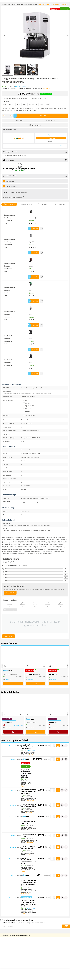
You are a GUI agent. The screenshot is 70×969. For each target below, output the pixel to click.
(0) (19, 86)
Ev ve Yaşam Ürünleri (14, 4)
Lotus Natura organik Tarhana (28, 835)
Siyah (41, 104)
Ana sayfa (4, 4)
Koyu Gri (11, 104)
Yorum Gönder (24, 86)
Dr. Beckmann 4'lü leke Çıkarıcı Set (28, 822)
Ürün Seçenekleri (9, 204)
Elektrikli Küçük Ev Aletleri (29, 4)
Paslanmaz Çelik (33, 104)
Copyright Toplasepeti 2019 (22, 935)
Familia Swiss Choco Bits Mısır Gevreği (28, 847)
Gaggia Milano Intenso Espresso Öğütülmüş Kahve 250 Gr (28, 791)
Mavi (24, 104)
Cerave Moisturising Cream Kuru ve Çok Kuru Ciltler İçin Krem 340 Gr (28, 903)
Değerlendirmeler (59, 204)
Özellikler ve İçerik (26, 204)
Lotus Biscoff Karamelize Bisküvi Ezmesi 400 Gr (27, 746)
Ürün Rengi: (6, 101)
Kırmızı (18, 104)
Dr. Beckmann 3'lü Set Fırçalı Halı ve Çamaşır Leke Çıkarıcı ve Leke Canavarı (28, 883)
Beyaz (4, 104)
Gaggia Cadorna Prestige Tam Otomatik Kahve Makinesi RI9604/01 (26, 773)
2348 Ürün (51, 141)
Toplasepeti (8, 679)
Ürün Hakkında (43, 204)
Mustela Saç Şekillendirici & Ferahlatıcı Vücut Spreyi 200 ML (29, 860)
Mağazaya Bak (51, 138)
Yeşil (47, 104)
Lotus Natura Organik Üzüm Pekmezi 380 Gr (28, 805)
